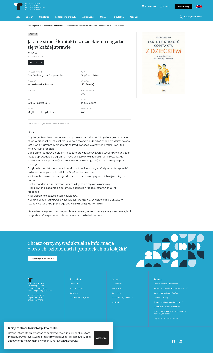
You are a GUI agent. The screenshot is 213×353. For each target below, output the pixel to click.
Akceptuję (101, 337)
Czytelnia (119, 16)
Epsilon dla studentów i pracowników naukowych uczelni (170, 312)
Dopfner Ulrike (90, 75)
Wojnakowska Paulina (40, 84)
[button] (191, 17)
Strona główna (34, 25)
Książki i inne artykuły (65, 16)
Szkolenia (44, 16)
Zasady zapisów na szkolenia (167, 302)
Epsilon (29, 16)
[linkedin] (180, 342)
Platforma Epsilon (77, 288)
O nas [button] (103, 16)
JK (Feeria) (87, 84)
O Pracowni (117, 283)
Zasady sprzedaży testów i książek (169, 288)
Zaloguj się (183, 6)
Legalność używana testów (166, 318)
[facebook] (173, 342)
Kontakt (134, 16)
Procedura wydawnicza (122, 297)
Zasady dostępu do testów (166, 283)
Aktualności (88, 16)
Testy (17, 16)
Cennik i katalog (161, 297)
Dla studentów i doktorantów (167, 306)
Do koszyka (36, 62)
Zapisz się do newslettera (42, 258)
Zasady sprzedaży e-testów (166, 293)
